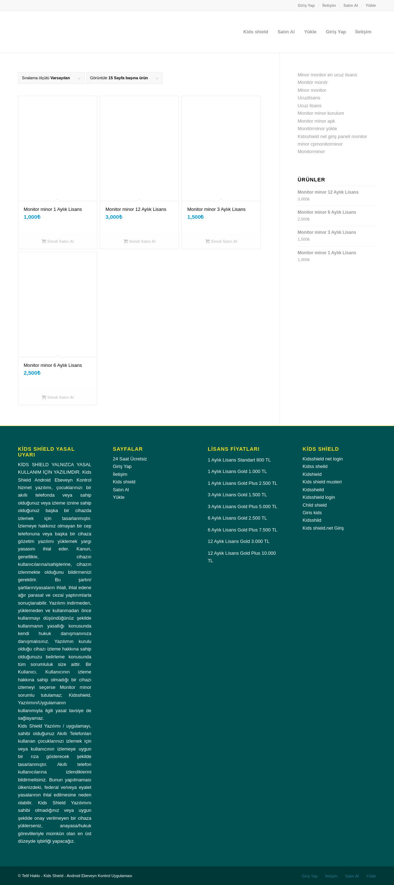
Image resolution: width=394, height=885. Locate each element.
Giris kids (312, 512)
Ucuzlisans (309, 97)
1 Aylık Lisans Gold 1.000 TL (237, 471)
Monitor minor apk (316, 121)
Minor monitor (312, 90)
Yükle (371, 5)
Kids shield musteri (322, 481)
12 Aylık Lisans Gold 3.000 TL (238, 541)
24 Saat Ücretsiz (130, 459)
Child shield (314, 505)
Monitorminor (311, 151)
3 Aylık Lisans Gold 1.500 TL (237, 494)
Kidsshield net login (322, 459)
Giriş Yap (306, 5)
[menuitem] (306, 5)
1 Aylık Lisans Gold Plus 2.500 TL (242, 483)
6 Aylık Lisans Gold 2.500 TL (237, 518)
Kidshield (312, 474)
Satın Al (350, 5)
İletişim (329, 5)
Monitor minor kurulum (321, 113)
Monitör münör (313, 82)
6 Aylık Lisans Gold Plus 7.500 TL (242, 530)
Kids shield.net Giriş (323, 528)
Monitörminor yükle (317, 128)
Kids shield (124, 481)
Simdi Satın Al (58, 241)
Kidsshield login (318, 497)
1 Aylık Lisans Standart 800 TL (239, 460)
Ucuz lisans (310, 105)
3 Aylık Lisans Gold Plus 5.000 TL (242, 506)
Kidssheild (313, 489)
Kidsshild (311, 520)
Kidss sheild (314, 466)
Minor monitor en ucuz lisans (327, 74)
